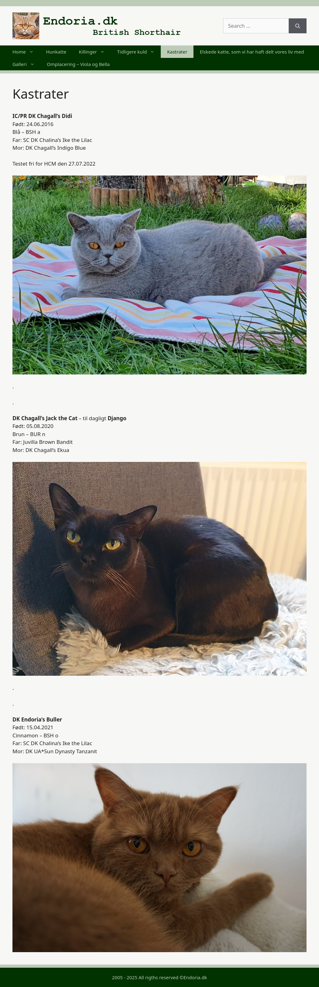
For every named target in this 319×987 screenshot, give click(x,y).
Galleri (26, 64)
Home (26, 51)
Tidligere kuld (139, 51)
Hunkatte (56, 52)
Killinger (95, 51)
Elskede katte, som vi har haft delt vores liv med (252, 52)
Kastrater (177, 52)
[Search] (298, 25)
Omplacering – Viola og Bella (78, 64)
